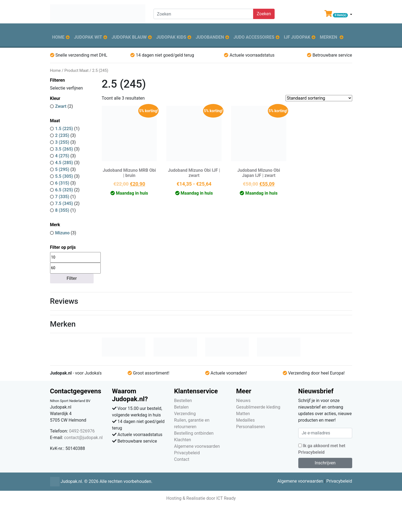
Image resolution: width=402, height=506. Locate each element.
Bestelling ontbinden (194, 433)
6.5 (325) (64, 189)
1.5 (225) (64, 128)
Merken (328, 37)
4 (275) (62, 155)
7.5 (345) (64, 203)
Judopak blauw (129, 37)
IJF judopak (297, 37)
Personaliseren (250, 426)
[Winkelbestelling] (319, 98)
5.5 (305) (64, 176)
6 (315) (62, 183)
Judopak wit (88, 37)
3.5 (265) (64, 149)
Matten (243, 413)
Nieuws (243, 400)
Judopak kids (171, 37)
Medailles (245, 420)
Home (58, 37)
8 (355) (62, 210)
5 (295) (62, 169)
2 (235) (62, 135)
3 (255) (62, 142)
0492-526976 (82, 431)
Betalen (181, 407)
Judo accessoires (254, 37)
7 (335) (62, 196)
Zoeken (264, 13)
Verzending (185, 413)
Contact (181, 459)
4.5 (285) (64, 162)
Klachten (182, 439)
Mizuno (62, 232)
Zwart (60, 106)
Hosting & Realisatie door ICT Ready (201, 498)
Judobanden (210, 37)
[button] (338, 15)
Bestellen (183, 400)
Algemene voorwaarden (197, 446)
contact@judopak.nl (83, 437)
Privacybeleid (187, 452)
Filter (72, 278)
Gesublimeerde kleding (258, 407)
